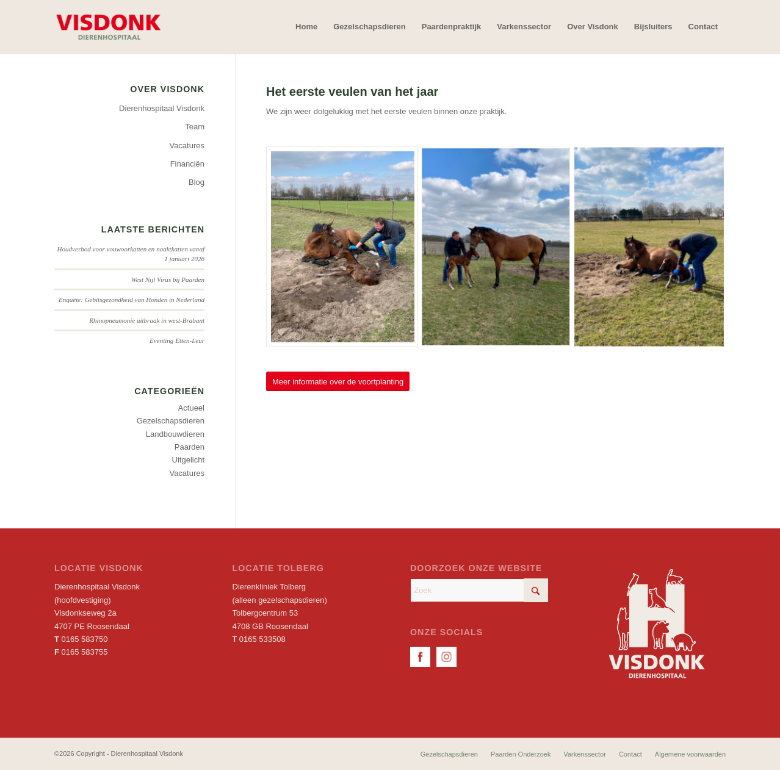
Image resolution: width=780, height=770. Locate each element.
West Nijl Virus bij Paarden (168, 279)
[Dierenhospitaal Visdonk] (108, 27)
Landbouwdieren (175, 434)
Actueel (191, 407)
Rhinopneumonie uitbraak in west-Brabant (146, 320)
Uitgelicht (188, 459)
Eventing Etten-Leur (177, 340)
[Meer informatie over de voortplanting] (338, 382)
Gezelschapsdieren (170, 420)
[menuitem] (306, 27)
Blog (196, 182)
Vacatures (186, 145)
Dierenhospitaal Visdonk (161, 108)
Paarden (189, 447)
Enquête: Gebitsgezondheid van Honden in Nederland (131, 299)
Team (194, 126)
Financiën (187, 163)
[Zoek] (479, 590)
